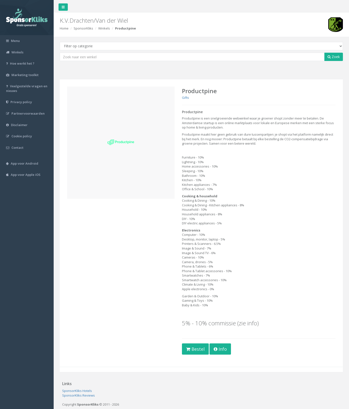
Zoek (334, 56)
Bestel (195, 349)
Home (64, 28)
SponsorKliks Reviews (78, 395)
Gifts (185, 97)
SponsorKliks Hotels (77, 391)
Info (220, 349)
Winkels (104, 28)
